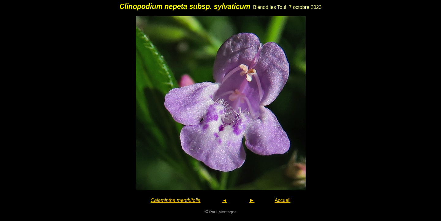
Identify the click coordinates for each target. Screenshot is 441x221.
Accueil (283, 200)
